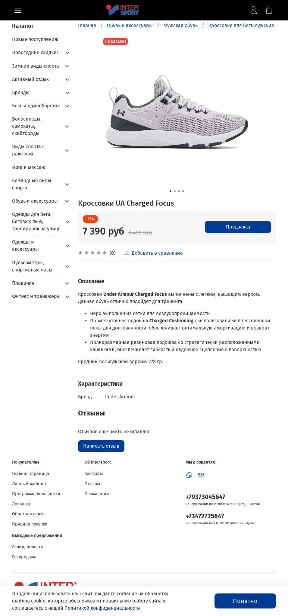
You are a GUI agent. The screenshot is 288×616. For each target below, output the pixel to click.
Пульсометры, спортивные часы (32, 266)
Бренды (21, 92)
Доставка (21, 504)
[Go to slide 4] (183, 191)
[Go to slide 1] (170, 191)
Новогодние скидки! (35, 52)
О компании (96, 493)
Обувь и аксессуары (130, 25)
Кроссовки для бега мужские (241, 25)
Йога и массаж (28, 167)
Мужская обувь (181, 25)
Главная (87, 25)
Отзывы (92, 483)
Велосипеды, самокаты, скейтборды (27, 126)
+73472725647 (205, 516)
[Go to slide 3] (179, 191)
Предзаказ (238, 227)
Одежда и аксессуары (25, 245)
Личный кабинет (29, 483)
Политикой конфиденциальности (102, 608)
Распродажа (24, 556)
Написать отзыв (101, 446)
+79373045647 (205, 497)
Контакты (93, 473)
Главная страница (30, 473)
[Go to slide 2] (175, 191)
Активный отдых (30, 79)
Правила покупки (30, 524)
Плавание (23, 283)
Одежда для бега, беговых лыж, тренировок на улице (36, 221)
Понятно (245, 601)
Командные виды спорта (31, 184)
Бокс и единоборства (36, 106)
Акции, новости (27, 546)
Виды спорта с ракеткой (28, 150)
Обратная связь (28, 513)
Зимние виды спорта (35, 66)
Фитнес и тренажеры (36, 296)
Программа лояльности (36, 493)
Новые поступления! (35, 39)
